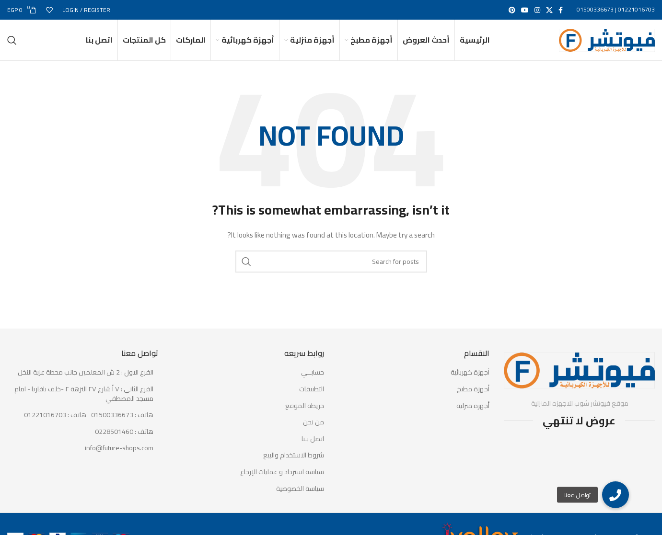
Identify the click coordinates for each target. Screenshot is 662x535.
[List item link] (82, 425)
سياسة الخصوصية (300, 498)
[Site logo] (607, 44)
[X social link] (549, 10)
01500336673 (595, 9)
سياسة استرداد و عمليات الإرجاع (282, 481)
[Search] (12, 45)
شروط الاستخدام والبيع (293, 465)
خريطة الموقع (304, 415)
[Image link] (579, 379)
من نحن (313, 432)
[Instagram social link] (537, 10)
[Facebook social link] (561, 10)
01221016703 (636, 9)
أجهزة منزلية (472, 415)
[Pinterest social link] (512, 10)
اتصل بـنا (313, 448)
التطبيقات (311, 398)
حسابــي (312, 382)
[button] (615, 494)
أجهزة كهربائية (470, 382)
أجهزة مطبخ (473, 398)
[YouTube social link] (525, 10)
